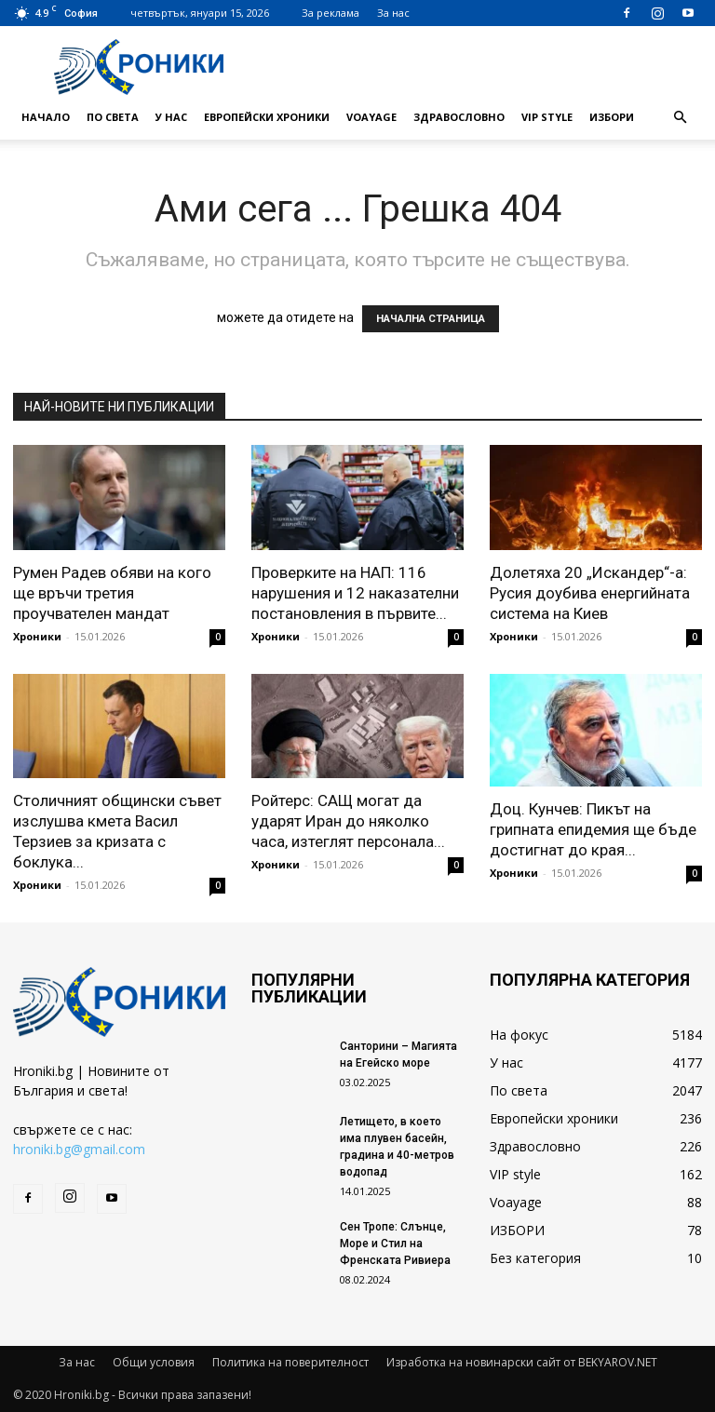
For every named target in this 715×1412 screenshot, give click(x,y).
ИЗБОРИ (611, 117)
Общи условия (154, 1362)
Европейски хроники (267, 117)
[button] (679, 118)
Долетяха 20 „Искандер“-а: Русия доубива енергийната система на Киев (590, 593)
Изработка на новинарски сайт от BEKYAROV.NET (521, 1362)
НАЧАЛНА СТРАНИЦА (430, 319)
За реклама (330, 13)
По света (113, 117)
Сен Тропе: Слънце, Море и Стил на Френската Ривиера (395, 1243)
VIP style (547, 117)
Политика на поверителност (290, 1362)
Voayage (371, 117)
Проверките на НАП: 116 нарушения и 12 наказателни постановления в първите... (355, 593)
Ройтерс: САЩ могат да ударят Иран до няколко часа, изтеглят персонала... (348, 821)
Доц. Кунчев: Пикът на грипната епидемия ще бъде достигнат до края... (593, 829)
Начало (45, 117)
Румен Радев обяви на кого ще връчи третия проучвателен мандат (112, 593)
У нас (171, 117)
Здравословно (459, 117)
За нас (393, 13)
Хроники (37, 636)
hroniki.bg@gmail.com (79, 1149)
